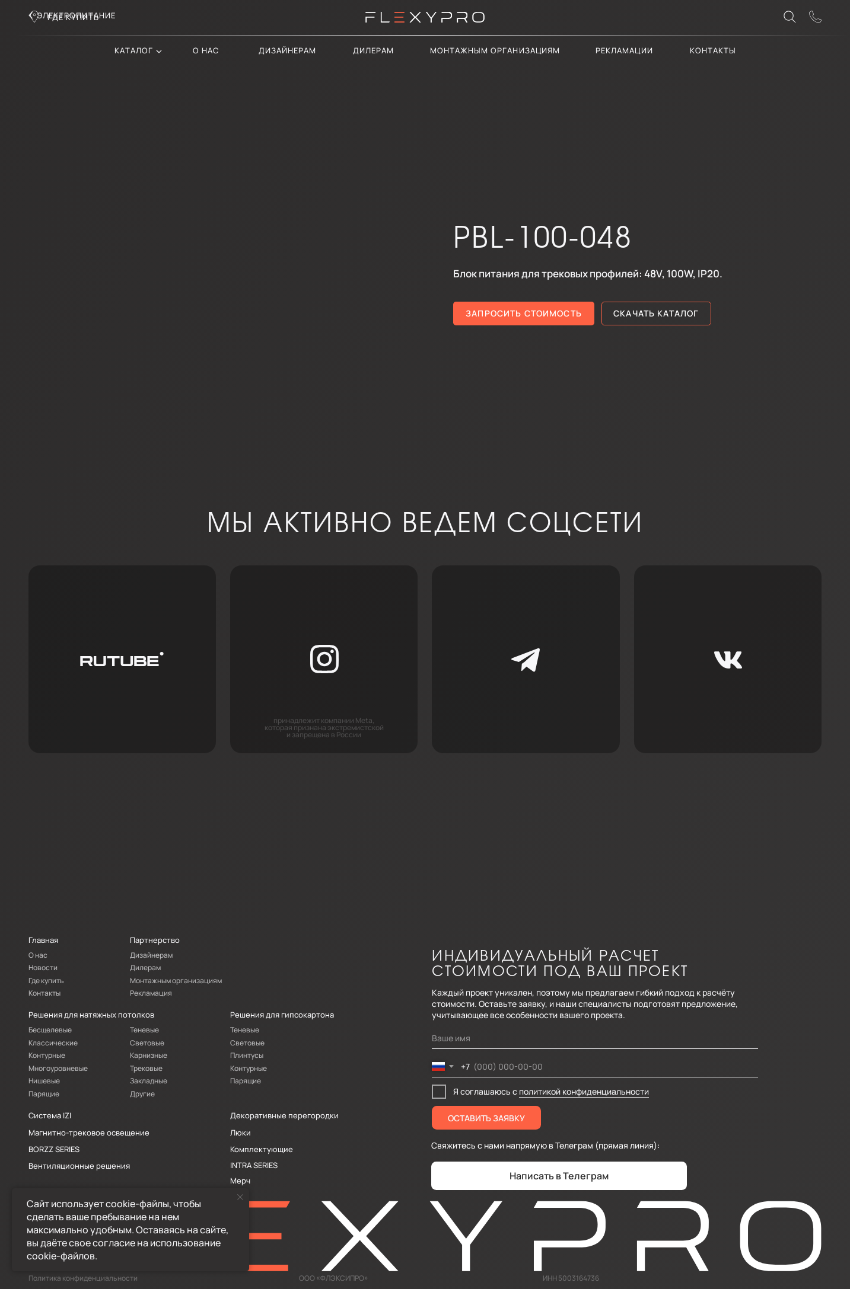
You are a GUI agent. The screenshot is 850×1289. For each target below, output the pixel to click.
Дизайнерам (288, 50)
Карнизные (148, 1055)
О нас (206, 50)
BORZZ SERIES (53, 1149)
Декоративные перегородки (284, 1115)
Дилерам (145, 967)
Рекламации (624, 50)
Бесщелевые (50, 1030)
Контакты (44, 993)
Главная (43, 940)
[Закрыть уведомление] (240, 1197)
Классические (53, 1043)
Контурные (46, 1055)
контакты (713, 50)
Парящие (43, 1094)
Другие (142, 1094)
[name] (594, 1039)
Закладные (148, 1081)
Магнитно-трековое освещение (88, 1132)
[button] (815, 17)
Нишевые (44, 1081)
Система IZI (49, 1115)
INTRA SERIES (254, 1165)
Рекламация (151, 993)
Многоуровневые (58, 1068)
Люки (240, 1132)
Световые (147, 1043)
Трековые (146, 1068)
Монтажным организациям (495, 50)
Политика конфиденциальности (83, 1278)
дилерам (373, 50)
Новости (43, 967)
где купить (73, 17)
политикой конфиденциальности (584, 1091)
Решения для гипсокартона (282, 1014)
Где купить (46, 980)
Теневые (144, 1030)
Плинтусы (246, 1055)
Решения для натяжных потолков (91, 1014)
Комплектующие (261, 1149)
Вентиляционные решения (79, 1165)
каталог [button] (133, 50)
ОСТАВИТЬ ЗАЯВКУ (486, 1118)
